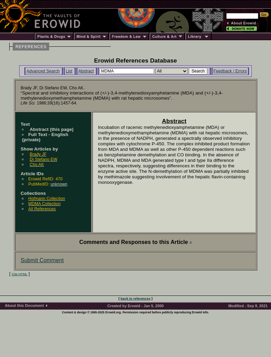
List (69, 71)
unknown (59, 184)
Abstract (86, 71)
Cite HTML (20, 274)
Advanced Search (43, 71)
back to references (136, 298)
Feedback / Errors (230, 71)
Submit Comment (42, 260)
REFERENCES (30, 46)
